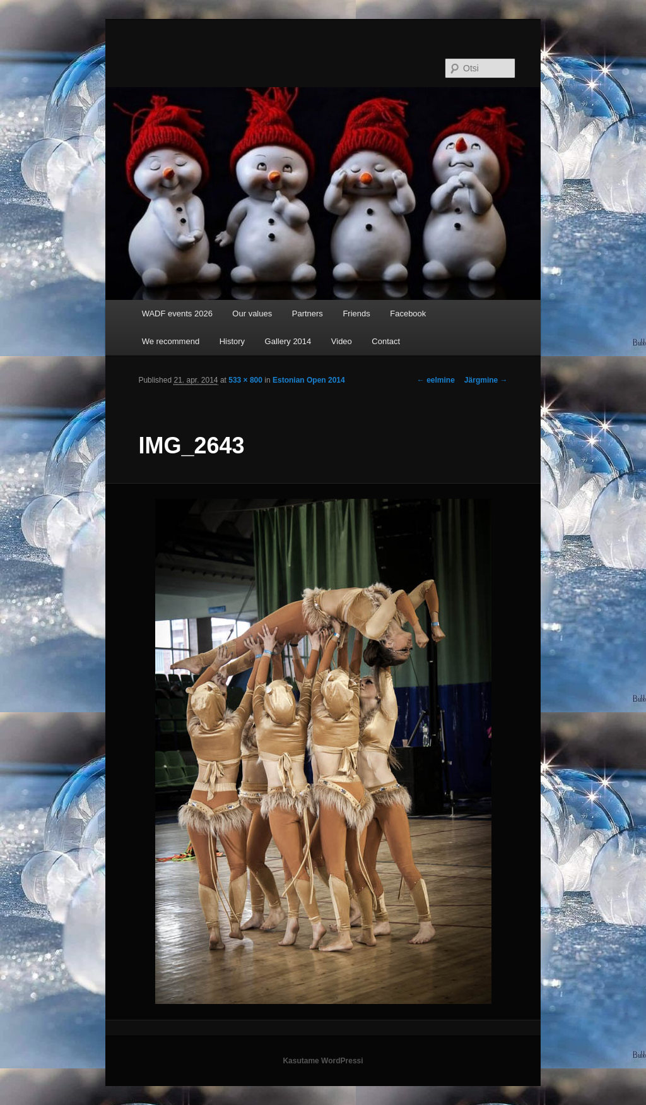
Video (341, 341)
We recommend (171, 341)
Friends (356, 313)
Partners (307, 313)
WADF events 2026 (177, 313)
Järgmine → (486, 380)
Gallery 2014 (288, 341)
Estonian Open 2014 (309, 380)
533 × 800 (245, 380)
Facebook (408, 313)
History (232, 341)
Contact (386, 341)
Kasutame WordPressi (323, 1060)
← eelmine (436, 380)
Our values (252, 313)
